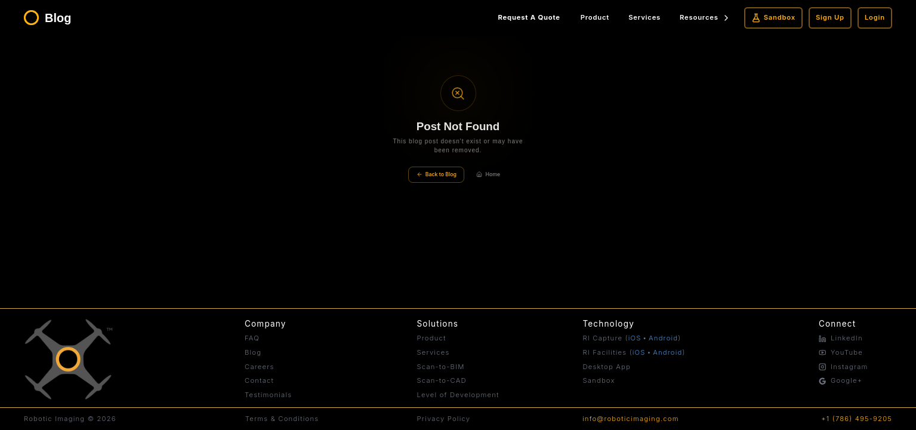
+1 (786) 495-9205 (856, 418)
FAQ (252, 338)
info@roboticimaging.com (630, 418)
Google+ (840, 380)
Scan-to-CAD (441, 380)
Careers (260, 367)
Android (663, 338)
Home (488, 174)
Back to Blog (437, 174)
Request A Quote (529, 17)
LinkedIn (841, 338)
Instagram (843, 367)
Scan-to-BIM (440, 367)
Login (875, 17)
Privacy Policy (444, 418)
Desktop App (606, 367)
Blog (253, 352)
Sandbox (773, 18)
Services (644, 17)
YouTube (841, 352)
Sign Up (830, 17)
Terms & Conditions (282, 418)
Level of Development (458, 395)
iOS (634, 338)
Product (595, 17)
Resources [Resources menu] (705, 18)
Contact (259, 380)
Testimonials (268, 395)
